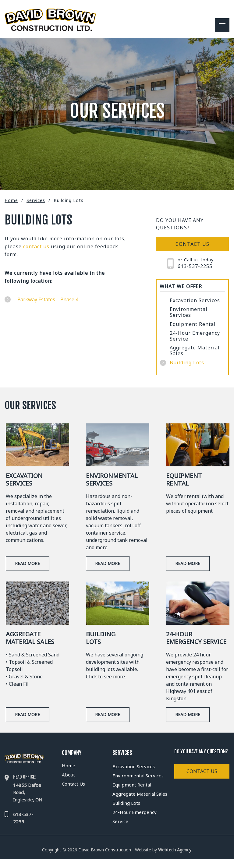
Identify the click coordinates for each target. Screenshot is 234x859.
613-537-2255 (195, 266)
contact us (36, 246)
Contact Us (73, 784)
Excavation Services (195, 300)
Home (11, 200)
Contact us (192, 244)
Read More (27, 563)
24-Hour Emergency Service (195, 336)
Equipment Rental (193, 324)
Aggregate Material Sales (195, 350)
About (68, 775)
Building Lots (187, 363)
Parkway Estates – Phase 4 (47, 299)
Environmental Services (188, 312)
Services (36, 200)
